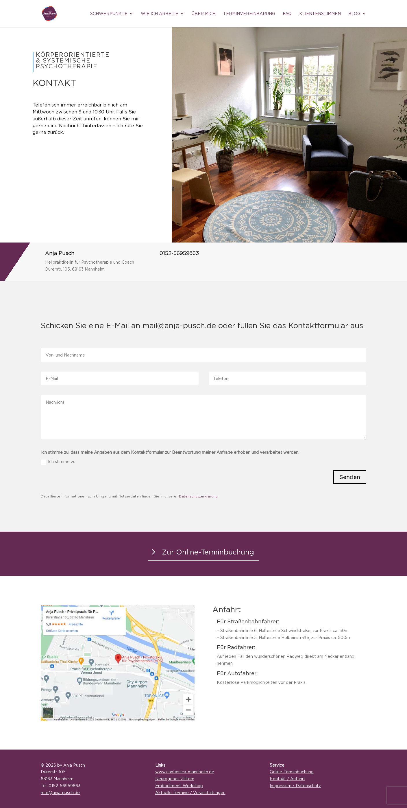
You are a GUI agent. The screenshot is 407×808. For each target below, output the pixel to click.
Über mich (204, 14)
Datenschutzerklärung (198, 496)
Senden (349, 477)
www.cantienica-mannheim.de (184, 772)
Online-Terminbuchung (292, 772)
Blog (354, 14)
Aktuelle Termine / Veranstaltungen (190, 792)
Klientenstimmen (320, 14)
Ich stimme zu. (58, 461)
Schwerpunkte (108, 14)
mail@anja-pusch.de (60, 792)
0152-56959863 (179, 253)
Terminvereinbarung (249, 14)
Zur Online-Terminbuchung (208, 552)
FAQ (287, 14)
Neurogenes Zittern (174, 778)
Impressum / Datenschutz (295, 785)
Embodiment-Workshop (179, 785)
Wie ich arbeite (159, 14)
